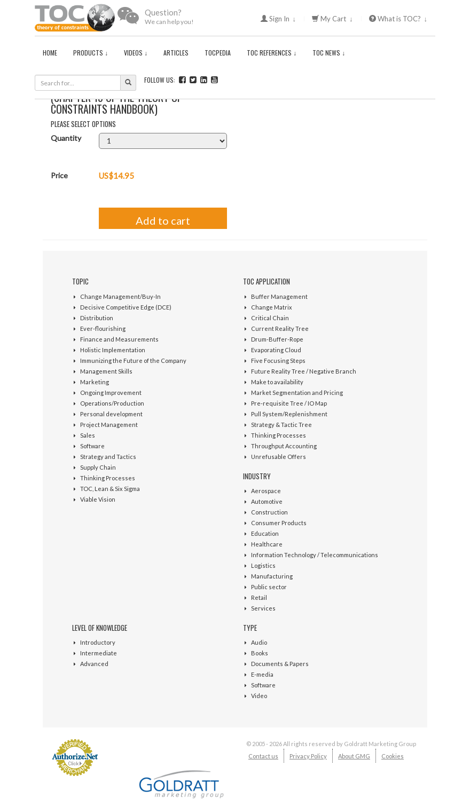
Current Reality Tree (280, 328)
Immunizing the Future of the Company (133, 360)
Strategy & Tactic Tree (281, 424)
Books (259, 652)
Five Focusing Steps (278, 360)
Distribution (96, 317)
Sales (87, 435)
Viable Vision (97, 499)
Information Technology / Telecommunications (314, 554)
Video (259, 695)
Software (92, 445)
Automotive (267, 501)
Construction (269, 512)
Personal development (111, 413)
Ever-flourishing (103, 328)
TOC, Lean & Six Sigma (110, 488)
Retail (259, 597)
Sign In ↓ (278, 18)
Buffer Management (279, 296)
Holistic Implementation (112, 349)
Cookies (392, 756)
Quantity (66, 137)
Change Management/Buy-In (120, 296)
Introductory (97, 642)
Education (265, 533)
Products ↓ (90, 52)
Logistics (263, 565)
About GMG (354, 756)
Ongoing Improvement (111, 392)
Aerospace (266, 490)
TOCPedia (218, 52)
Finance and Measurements (119, 339)
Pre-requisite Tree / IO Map (289, 403)
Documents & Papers (280, 663)
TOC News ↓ (328, 52)
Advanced (94, 663)
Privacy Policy (308, 756)
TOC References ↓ (271, 52)
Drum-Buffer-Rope (277, 339)
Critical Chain (270, 317)
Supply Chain (98, 467)
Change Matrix (271, 307)
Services (263, 608)
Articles (176, 52)
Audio (259, 642)
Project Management (109, 424)
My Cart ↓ (332, 18)
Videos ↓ (135, 52)
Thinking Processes (107, 477)
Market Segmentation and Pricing (297, 392)
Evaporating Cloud (276, 349)
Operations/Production (112, 403)
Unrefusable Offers (278, 456)
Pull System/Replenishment (289, 413)
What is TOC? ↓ (398, 18)
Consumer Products (279, 522)
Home (50, 52)
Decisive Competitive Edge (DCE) (125, 307)
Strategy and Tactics (108, 456)
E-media (262, 674)
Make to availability (277, 381)
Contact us (263, 756)
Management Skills (106, 371)
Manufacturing (272, 576)
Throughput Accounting (284, 445)
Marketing (94, 381)
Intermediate (98, 652)
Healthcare (267, 544)
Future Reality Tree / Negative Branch (303, 371)
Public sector (269, 586)
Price (59, 175)
